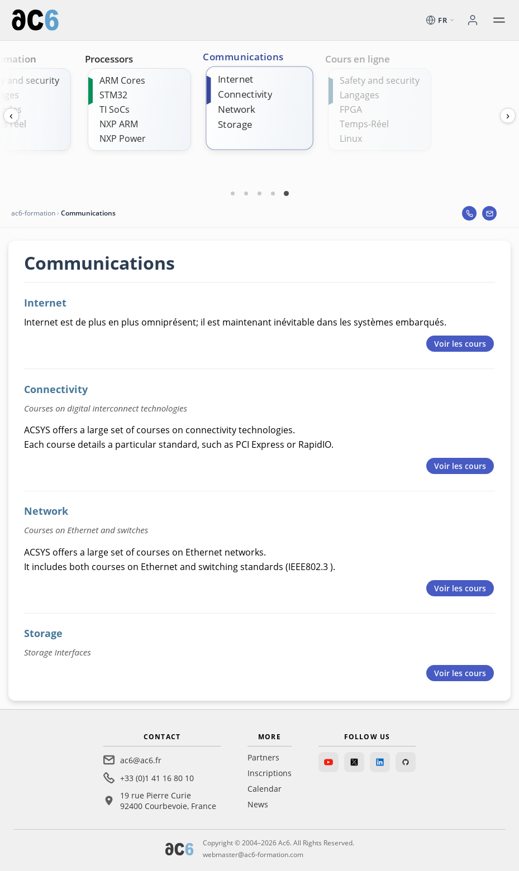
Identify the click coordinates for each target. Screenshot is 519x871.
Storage (235, 124)
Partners (263, 757)
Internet (235, 79)
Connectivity (245, 94)
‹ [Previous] (11, 115)
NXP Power (122, 138)
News (257, 804)
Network (236, 109)
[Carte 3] (259, 193)
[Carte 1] (233, 193)
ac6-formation (33, 213)
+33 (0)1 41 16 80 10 (157, 778)
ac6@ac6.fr (140, 760)
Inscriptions (269, 773)
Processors (109, 58)
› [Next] (508, 115)
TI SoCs (114, 109)
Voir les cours (460, 343)
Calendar (264, 788)
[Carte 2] (246, 193)
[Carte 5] (286, 193)
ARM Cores (122, 80)
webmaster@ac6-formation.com (253, 854)
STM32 (113, 95)
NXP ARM (118, 124)
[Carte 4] (273, 193)
